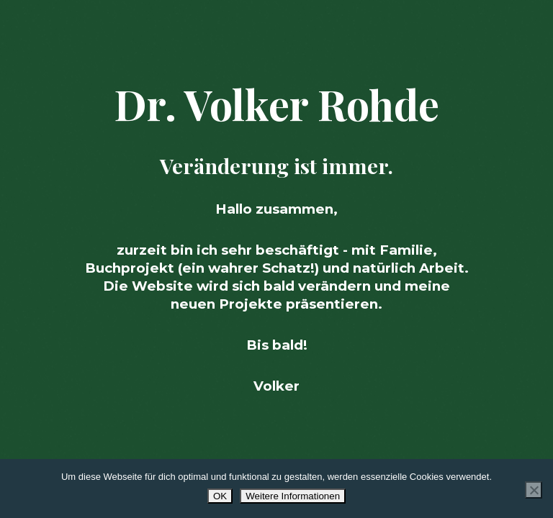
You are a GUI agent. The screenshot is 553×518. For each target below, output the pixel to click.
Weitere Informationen (293, 496)
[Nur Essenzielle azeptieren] (533, 490)
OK (220, 496)
